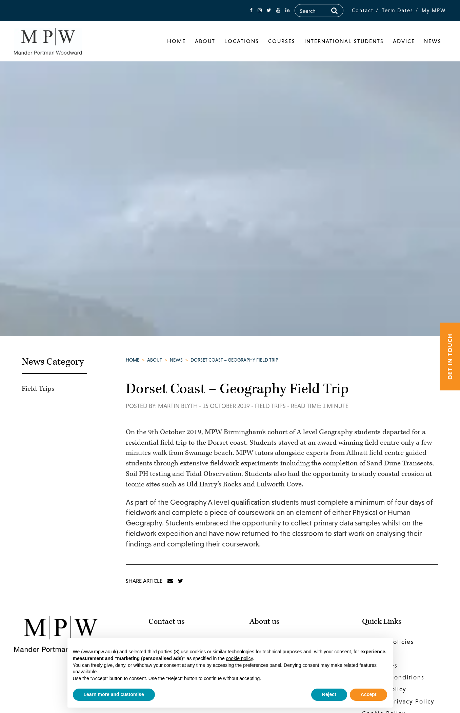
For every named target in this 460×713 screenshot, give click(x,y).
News (432, 41)
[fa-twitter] (269, 10)
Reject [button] (329, 694)
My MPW (434, 10)
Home (176, 41)
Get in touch (450, 356)
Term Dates (397, 10)
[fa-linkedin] (287, 10)
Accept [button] (369, 694)
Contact (363, 10)
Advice (404, 41)
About (205, 41)
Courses (281, 41)
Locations (241, 41)
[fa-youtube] (278, 10)
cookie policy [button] (239, 658)
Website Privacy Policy (398, 701)
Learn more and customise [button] (114, 694)
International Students (344, 41)
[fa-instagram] (260, 10)
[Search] (334, 10)
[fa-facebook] (251, 10)
